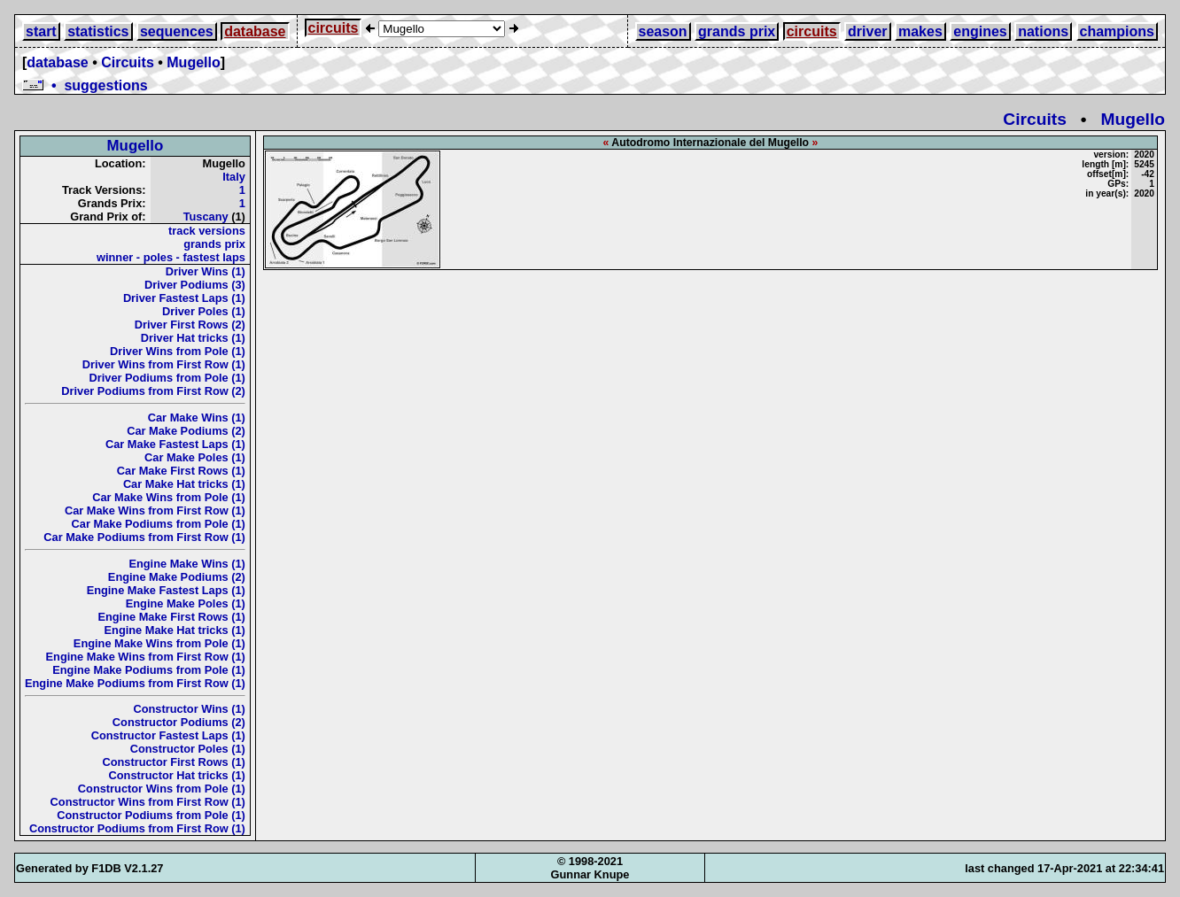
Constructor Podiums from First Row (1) (137, 828)
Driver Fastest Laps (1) (184, 298)
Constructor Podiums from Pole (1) (151, 815)
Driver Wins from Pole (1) (177, 351)
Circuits (127, 62)
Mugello (193, 62)
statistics (97, 31)
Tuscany (206, 216)
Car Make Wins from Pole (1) (168, 497)
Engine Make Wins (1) (186, 563)
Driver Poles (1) (203, 311)
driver (867, 31)
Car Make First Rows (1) (181, 470)
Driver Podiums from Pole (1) (167, 377)
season (663, 31)
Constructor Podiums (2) (179, 722)
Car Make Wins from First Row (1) (155, 510)
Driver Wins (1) (205, 271)
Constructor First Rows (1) (173, 762)
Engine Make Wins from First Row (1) (145, 656)
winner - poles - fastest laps (171, 257)
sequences (176, 31)
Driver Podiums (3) (194, 284)
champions (1117, 31)
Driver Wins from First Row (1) (163, 364)
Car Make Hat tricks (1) (184, 484)
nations (1043, 31)
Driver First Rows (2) (190, 324)
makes (920, 31)
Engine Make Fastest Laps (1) (166, 590)
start (41, 31)
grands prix (736, 31)
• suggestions (85, 85)
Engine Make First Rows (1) (171, 616)
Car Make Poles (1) (194, 457)
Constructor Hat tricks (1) (177, 775)
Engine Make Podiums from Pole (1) (148, 670)
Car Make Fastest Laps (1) (175, 444)
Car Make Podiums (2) (186, 430)
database (254, 31)
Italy (233, 176)
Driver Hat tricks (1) (193, 337)
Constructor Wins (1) (189, 708)
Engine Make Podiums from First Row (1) (135, 683)
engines (979, 31)
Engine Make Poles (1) (185, 603)
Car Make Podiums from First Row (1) (144, 537)
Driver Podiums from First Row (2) (153, 391)
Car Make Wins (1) (196, 417)
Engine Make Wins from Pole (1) (159, 643)
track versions (206, 230)
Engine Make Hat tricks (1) (175, 630)
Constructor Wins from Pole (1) (161, 788)
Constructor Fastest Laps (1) (168, 735)
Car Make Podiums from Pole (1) (158, 523)
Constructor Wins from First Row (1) (147, 801)
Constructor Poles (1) (187, 748)
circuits (333, 27)
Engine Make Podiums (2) (176, 577)
